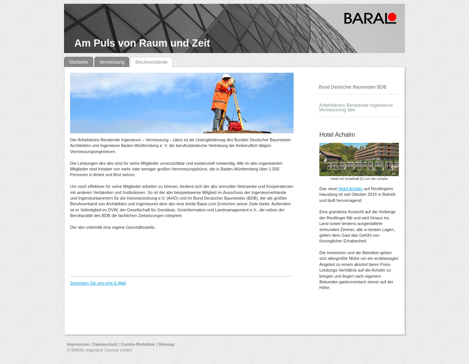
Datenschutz (105, 344)
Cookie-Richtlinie (138, 344)
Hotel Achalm (350, 188)
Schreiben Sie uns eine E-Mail (98, 283)
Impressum (78, 344)
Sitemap (166, 344)
